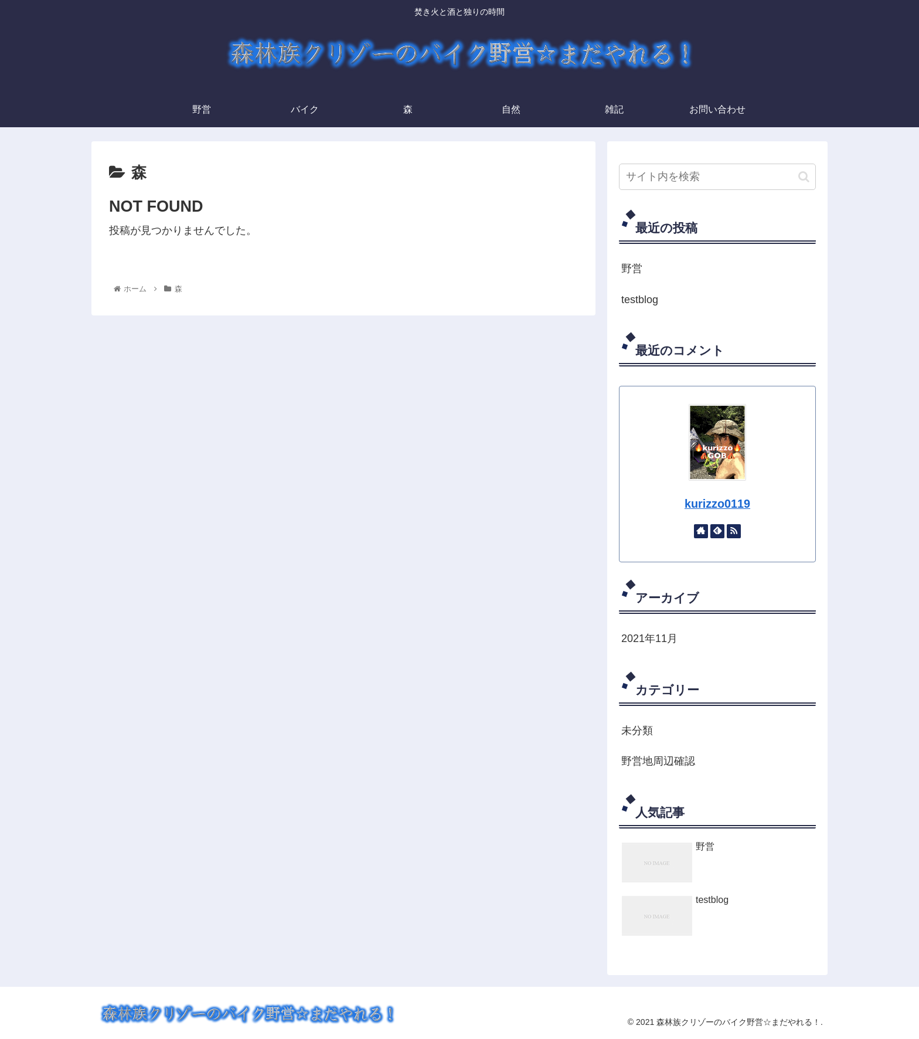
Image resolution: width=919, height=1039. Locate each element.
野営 (631, 268)
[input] (717, 177)
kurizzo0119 (717, 503)
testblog (639, 299)
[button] (804, 177)
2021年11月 (649, 638)
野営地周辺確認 (658, 761)
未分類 (637, 730)
